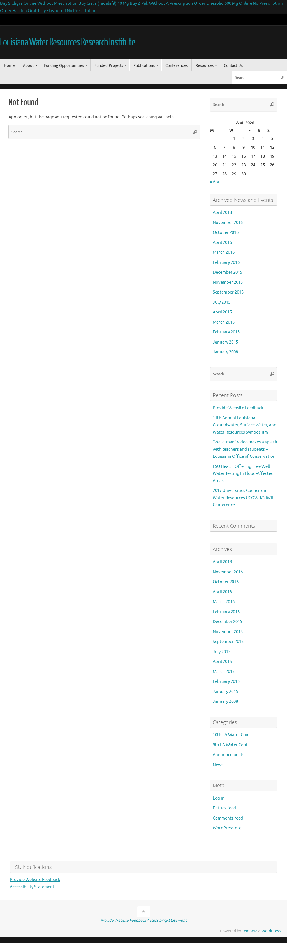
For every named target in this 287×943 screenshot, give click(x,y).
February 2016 (226, 262)
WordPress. (271, 931)
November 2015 (228, 282)
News (218, 765)
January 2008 (225, 352)
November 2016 (228, 222)
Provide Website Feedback (238, 408)
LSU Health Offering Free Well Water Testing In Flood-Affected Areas (243, 474)
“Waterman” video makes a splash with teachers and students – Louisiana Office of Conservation (245, 449)
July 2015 (221, 302)
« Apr (215, 182)
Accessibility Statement (32, 887)
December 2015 (227, 272)
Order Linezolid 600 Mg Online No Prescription (238, 3)
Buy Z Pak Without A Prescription (161, 3)
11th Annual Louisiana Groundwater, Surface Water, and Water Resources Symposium (244, 425)
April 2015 (222, 312)
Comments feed (228, 818)
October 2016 (226, 232)
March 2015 (224, 322)
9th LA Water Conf (230, 745)
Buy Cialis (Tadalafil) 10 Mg (104, 3)
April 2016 (222, 242)
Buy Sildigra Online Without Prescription (39, 3)
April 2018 (222, 212)
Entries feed (224, 808)
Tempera (249, 931)
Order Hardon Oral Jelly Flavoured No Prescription (48, 10)
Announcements (228, 754)
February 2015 (226, 332)
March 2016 (224, 252)
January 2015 (225, 342)
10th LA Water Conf (231, 735)
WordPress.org (227, 828)
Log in (218, 798)
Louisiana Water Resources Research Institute (67, 42)
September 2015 (228, 292)
